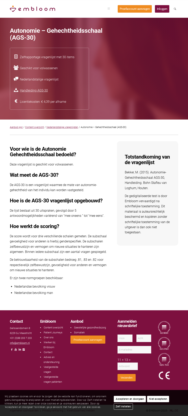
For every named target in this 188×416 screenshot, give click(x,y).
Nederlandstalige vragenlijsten (62, 127)
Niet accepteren (158, 399)
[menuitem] (110, 9)
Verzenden (126, 377)
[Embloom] (32, 9)
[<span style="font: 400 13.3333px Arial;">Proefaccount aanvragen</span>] (87, 340)
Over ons (49, 337)
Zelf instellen (123, 406)
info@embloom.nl (20, 342)
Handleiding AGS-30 (34, 90)
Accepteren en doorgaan (130, 399)
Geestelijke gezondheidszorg (90, 327)
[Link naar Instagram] (24, 350)
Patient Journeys (53, 332)
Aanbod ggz (16, 127)
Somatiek (79, 332)
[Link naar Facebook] (12, 350)
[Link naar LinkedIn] (20, 350)
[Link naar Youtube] (16, 350)
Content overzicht (34, 127)
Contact (48, 352)
